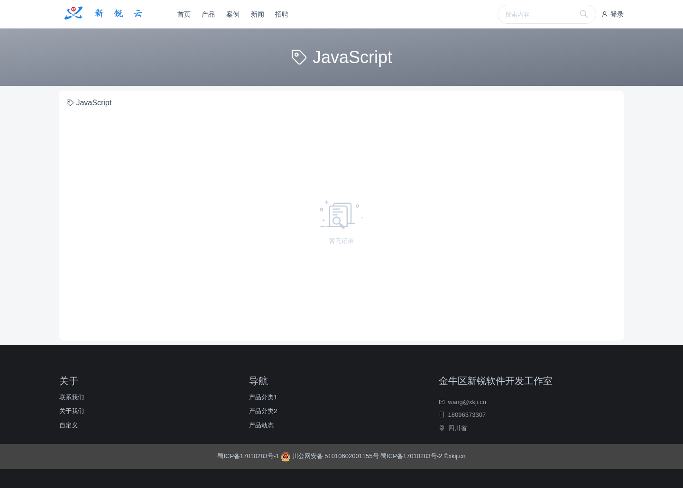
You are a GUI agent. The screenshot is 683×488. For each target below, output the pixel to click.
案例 (233, 14)
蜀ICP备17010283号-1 (249, 456)
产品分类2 (263, 410)
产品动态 (261, 425)
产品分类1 (263, 397)
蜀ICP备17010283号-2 (411, 456)
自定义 (68, 425)
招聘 (281, 14)
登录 (612, 14)
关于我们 (71, 410)
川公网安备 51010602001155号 (330, 456)
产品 (208, 14)
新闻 (257, 14)
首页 (184, 14)
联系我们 (71, 397)
